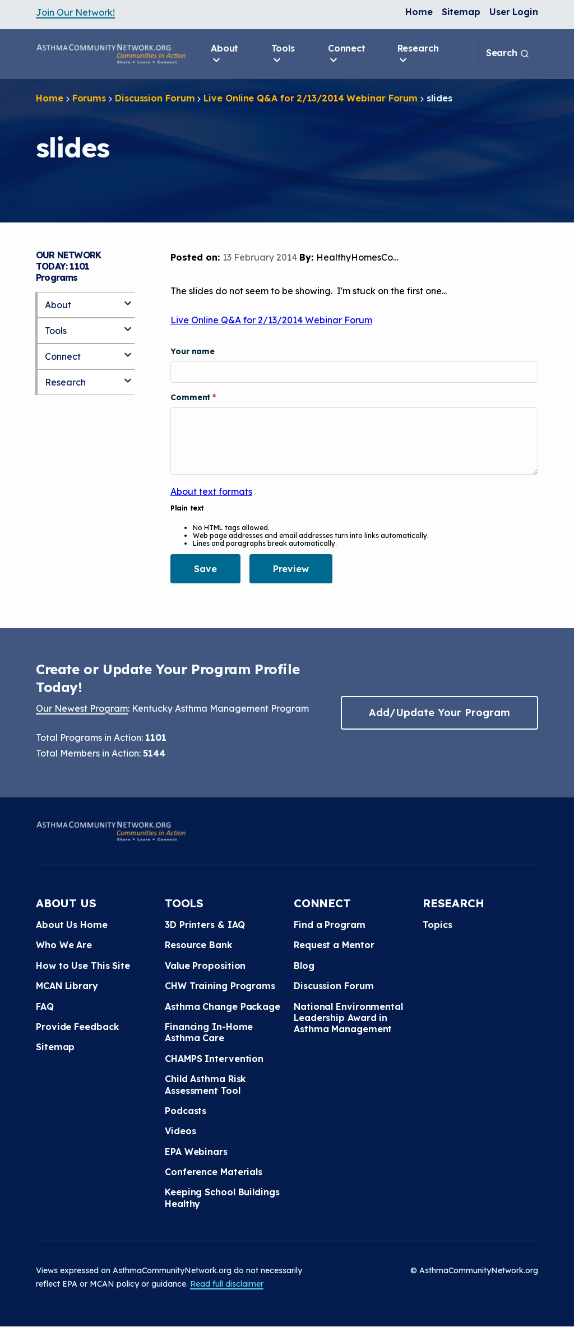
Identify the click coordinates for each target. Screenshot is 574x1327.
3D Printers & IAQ (205, 924)
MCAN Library (67, 985)
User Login (513, 11)
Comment (191, 397)
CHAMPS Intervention (214, 1058)
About (225, 54)
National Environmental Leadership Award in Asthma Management (348, 1018)
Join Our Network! (75, 12)
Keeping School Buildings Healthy (222, 1197)
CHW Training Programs (220, 985)
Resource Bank (199, 944)
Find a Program (329, 924)
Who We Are (64, 944)
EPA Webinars (196, 1151)
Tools (283, 54)
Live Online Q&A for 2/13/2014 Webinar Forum (310, 98)
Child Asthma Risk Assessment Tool (205, 1084)
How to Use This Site (83, 965)
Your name (192, 351)
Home (419, 11)
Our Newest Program (82, 708)
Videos (180, 1130)
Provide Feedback (77, 1026)
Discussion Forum (155, 98)
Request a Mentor (334, 944)
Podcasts (185, 1110)
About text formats (211, 491)
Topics (437, 924)
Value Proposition (205, 965)
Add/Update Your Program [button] (439, 712)
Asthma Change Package (222, 1006)
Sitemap (461, 11)
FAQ (45, 1006)
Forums (89, 98)
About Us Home (72, 924)
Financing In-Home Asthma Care (209, 1032)
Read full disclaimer (226, 1284)
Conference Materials (213, 1171)
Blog (304, 965)
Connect (346, 54)
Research (418, 54)
